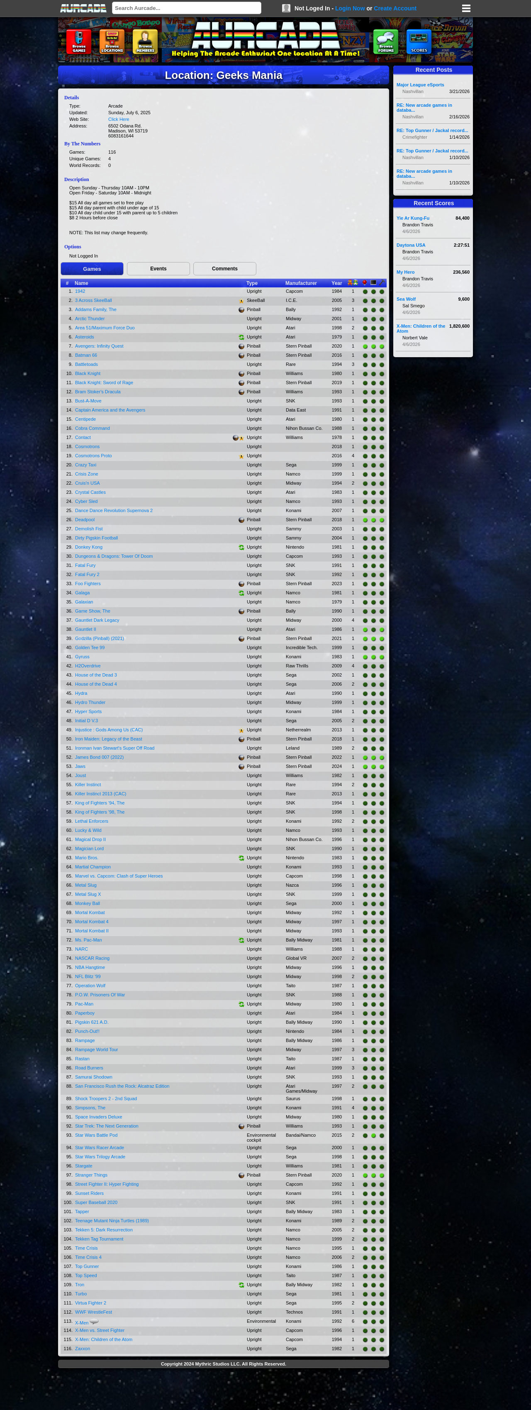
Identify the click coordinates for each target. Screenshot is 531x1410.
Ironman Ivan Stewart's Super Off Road (114, 747)
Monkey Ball (87, 903)
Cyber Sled (86, 501)
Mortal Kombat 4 (92, 921)
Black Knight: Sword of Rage (104, 382)
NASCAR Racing (92, 958)
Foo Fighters (88, 583)
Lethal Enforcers (91, 821)
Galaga (82, 592)
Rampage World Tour (96, 1049)
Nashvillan (413, 91)
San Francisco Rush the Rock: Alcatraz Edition (122, 1086)
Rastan (82, 1058)
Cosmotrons (87, 446)
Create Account (395, 8)
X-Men (81, 1322)
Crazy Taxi (85, 464)
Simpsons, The (90, 1107)
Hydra (81, 693)
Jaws (80, 766)
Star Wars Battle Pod (96, 1135)
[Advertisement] (224, 1390)
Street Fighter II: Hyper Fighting (107, 1184)
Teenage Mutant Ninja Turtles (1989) (112, 1220)
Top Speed (86, 1275)
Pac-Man (84, 1003)
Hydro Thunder (90, 702)
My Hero (405, 272)
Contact (83, 437)
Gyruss (82, 656)
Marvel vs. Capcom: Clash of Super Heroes (119, 875)
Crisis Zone (86, 473)
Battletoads (86, 364)
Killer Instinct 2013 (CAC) (101, 793)
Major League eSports (420, 84)
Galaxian (84, 601)
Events (158, 269)
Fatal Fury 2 (87, 574)
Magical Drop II (90, 839)
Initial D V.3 (86, 720)
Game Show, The (92, 610)
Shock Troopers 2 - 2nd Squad (106, 1098)
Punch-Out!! (87, 1031)
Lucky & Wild (88, 830)
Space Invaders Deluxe (98, 1116)
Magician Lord (89, 848)
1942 (80, 291)
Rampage (85, 1040)
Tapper (82, 1211)
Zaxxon (82, 1348)
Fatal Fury (85, 565)
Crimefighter (414, 137)
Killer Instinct (88, 784)
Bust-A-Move (88, 400)
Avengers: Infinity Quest (99, 345)
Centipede (85, 419)
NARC (81, 949)
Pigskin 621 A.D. (92, 1022)
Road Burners (89, 1067)
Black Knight (87, 373)
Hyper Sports (88, 711)
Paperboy (85, 1012)
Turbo (81, 1293)
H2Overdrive (88, 665)
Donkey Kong (88, 546)
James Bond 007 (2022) (99, 757)
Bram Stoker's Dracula (98, 391)
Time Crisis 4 (88, 1257)
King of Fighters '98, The (99, 811)
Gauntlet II (85, 629)
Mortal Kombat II (92, 930)
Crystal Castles (90, 492)
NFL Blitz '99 (88, 976)
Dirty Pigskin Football (96, 537)
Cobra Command (92, 428)
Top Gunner (87, 1266)
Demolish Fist (89, 528)
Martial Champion (93, 866)
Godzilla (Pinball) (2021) (99, 638)
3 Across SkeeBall (93, 300)
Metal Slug (86, 885)
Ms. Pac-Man (88, 939)
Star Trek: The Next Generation (107, 1125)
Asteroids (84, 336)
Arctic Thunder (90, 318)
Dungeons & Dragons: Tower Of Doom (114, 556)
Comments (225, 269)
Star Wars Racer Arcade (99, 1147)
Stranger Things (91, 1174)
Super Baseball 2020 (96, 1202)
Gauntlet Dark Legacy (97, 620)
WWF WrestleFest (93, 1311)
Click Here (118, 119)
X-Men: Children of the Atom (103, 1339)
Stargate (84, 1165)
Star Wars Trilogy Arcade (100, 1156)
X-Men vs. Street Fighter (99, 1330)
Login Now (350, 8)
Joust (80, 775)
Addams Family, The (96, 309)
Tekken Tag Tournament (99, 1238)
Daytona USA (411, 245)
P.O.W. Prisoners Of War (100, 994)
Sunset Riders (89, 1193)
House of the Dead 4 (96, 684)
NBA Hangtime (90, 967)
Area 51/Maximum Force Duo (105, 327)
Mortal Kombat (90, 912)
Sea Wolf (406, 299)
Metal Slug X (88, 894)
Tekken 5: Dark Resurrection (104, 1229)
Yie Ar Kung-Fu (413, 218)
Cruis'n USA (87, 483)
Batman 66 (86, 355)
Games (92, 269)
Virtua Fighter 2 (90, 1302)
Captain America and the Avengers (110, 409)
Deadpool (85, 519)
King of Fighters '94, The (99, 802)
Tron (79, 1284)
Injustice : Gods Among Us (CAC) (109, 729)
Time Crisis (86, 1248)
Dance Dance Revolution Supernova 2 (114, 510)
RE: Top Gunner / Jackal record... (432, 130)
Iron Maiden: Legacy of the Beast (108, 738)
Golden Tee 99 (90, 647)
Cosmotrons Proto (93, 455)
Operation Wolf (90, 985)
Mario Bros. (86, 857)
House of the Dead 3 (96, 674)
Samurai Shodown (93, 1076)
